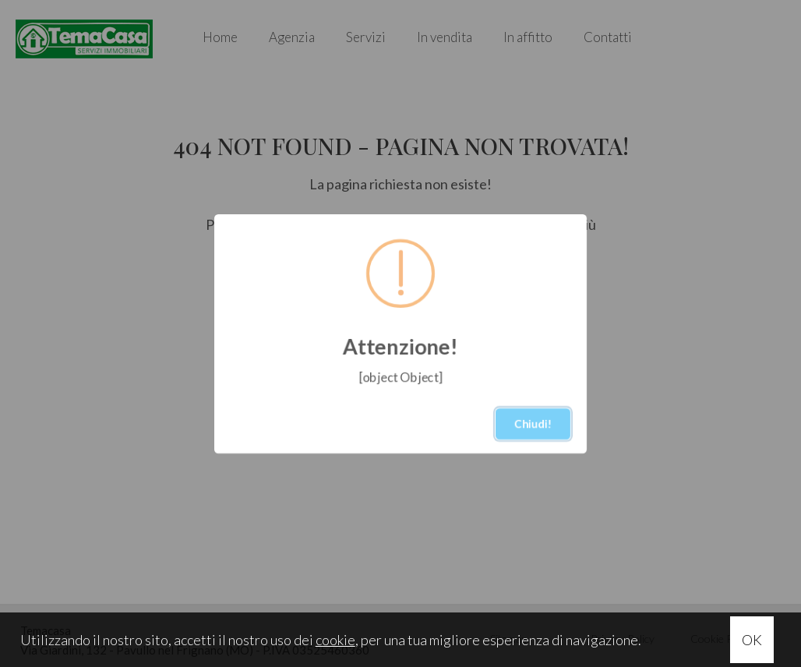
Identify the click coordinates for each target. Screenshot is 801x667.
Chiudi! (533, 423)
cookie (335, 639)
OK (752, 639)
